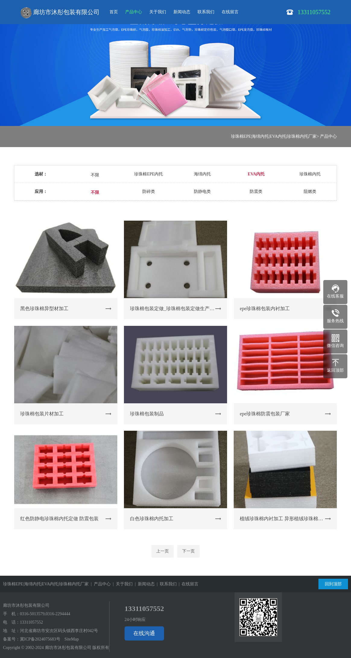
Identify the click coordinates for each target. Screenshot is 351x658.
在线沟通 (144, 633)
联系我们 (206, 12)
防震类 (256, 191)
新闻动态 (181, 12)
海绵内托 (202, 174)
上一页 (162, 551)
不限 (95, 175)
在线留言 (230, 12)
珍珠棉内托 (310, 174)
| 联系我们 (166, 584)
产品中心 (133, 12)
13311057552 (31, 622)
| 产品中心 (100, 584)
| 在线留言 (188, 584)
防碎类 (148, 191)
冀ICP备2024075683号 (40, 639)
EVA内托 (256, 174)
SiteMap (72, 639)
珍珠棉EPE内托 (148, 174)
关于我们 (157, 12)
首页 (113, 12)
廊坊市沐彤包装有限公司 (60, 12)
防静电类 (202, 191)
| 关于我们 (122, 584)
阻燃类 (310, 191)
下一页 (188, 551)
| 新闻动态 (144, 584)
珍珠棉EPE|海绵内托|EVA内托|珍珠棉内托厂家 (274, 136)
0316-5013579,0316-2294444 (45, 614)
